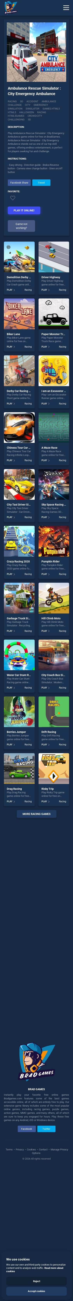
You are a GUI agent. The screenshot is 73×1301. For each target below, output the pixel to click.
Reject (36, 1281)
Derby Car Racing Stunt (21, 391)
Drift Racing (48, 731)
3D (21, 101)
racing (41, 112)
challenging (16, 119)
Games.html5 (51, 108)
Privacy (19, 1149)
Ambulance (49, 101)
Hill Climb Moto (51, 618)
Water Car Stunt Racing (21, 675)
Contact (43, 1149)
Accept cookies (36, 1291)
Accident (32, 101)
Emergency (41, 104)
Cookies (31, 1149)
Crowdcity (35, 115)
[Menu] (66, 7)
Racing (12, 101)
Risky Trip (47, 788)
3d (29, 119)
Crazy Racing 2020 (18, 561)
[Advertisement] (36, 927)
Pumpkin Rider (50, 561)
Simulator (32, 108)
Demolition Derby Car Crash (24, 277)
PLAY (9, 290)
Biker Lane (13, 334)
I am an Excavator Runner (57, 391)
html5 (12, 112)
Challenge (15, 104)
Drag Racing (14, 788)
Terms (9, 1149)
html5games (16, 115)
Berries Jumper (16, 731)
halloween (26, 112)
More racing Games (37, 814)
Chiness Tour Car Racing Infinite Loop (30, 447)
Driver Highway (50, 277)
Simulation (15, 108)
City (27, 104)
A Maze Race (49, 447)
